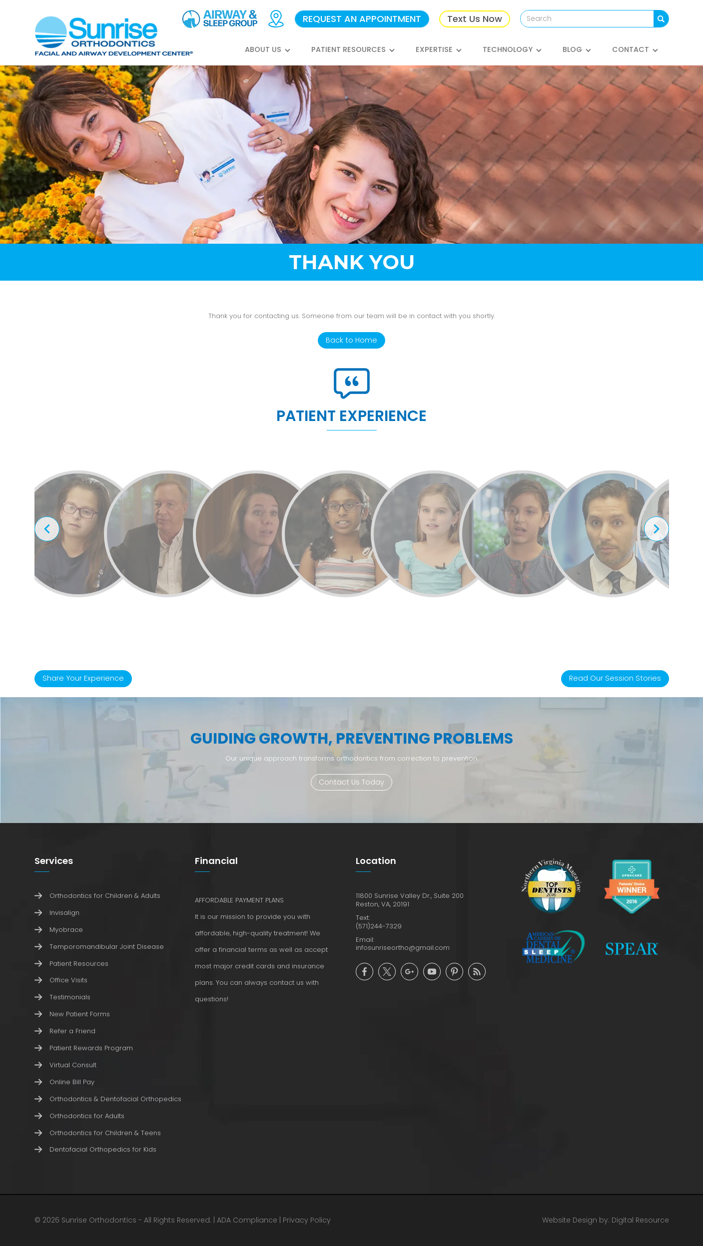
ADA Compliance (247, 1220)
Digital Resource (640, 1220)
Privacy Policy (307, 1220)
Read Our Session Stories (615, 678)
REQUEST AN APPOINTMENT (362, 18)
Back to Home (351, 340)
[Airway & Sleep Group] (219, 19)
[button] (268, 54)
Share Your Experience (83, 678)
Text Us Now (474, 18)
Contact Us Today (351, 782)
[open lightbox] (78, 533)
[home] (113, 36)
